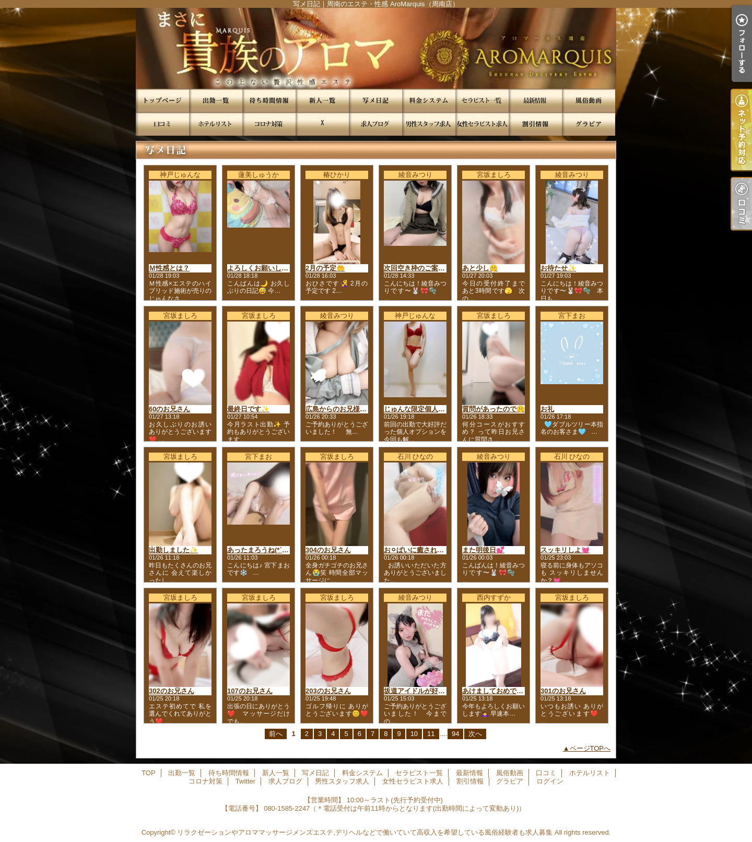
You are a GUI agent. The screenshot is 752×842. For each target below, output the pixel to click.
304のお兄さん (328, 550)
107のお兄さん (250, 691)
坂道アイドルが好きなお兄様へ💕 (435, 691)
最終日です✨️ (248, 409)
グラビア (588, 124)
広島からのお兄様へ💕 (340, 409)
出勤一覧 (215, 100)
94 (455, 734)
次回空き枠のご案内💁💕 (423, 268)
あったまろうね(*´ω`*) (261, 550)
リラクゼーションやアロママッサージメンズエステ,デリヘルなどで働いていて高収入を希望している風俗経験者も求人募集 (365, 832)
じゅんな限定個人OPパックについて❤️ (444, 409)
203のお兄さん (328, 691)
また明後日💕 (483, 550)
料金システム (428, 100)
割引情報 (535, 124)
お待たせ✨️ (558, 268)
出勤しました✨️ (173, 550)
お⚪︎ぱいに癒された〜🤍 (421, 550)
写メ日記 (375, 100)
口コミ (162, 124)
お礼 (547, 409)
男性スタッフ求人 (428, 124)
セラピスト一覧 (482, 100)
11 (430, 734)
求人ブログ (375, 124)
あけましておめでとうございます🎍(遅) (523, 691)
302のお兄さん (171, 691)
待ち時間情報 (269, 100)
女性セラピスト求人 (482, 124)
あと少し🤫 (480, 268)
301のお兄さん (563, 691)
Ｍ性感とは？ (169, 268)
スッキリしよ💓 (565, 550)
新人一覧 (322, 100)
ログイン (549, 781)
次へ (475, 734)
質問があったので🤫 (493, 409)
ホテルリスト (215, 124)
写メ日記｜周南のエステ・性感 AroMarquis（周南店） (376, 48)
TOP (162, 100)
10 (414, 734)
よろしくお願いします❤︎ (264, 268)
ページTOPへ (590, 748)
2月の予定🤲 (325, 268)
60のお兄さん (169, 409)
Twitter (322, 124)
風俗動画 (588, 100)
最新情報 (535, 100)
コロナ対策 (269, 124)
